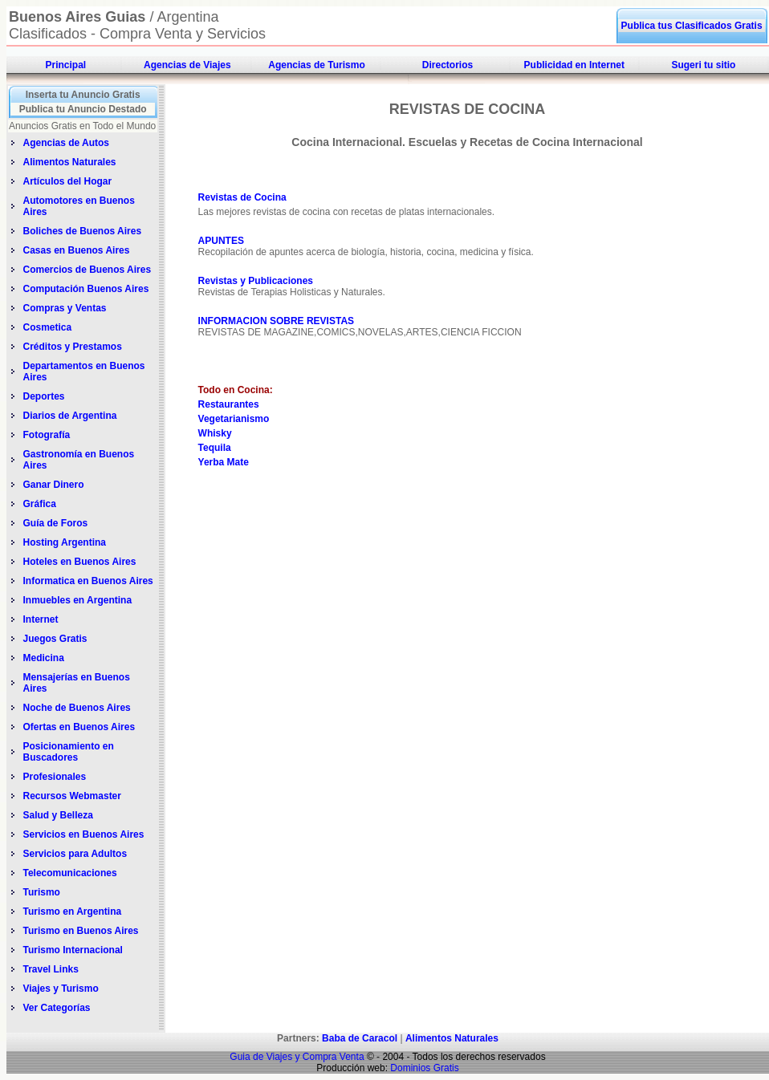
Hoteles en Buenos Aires (79, 561)
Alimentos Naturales (69, 162)
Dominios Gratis (424, 1068)
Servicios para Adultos (74, 853)
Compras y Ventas (64, 308)
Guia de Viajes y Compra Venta (297, 1056)
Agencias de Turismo (316, 65)
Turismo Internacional (72, 950)
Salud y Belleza (57, 815)
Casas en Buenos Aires (77, 250)
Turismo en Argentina (71, 911)
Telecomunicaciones (69, 873)
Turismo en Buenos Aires (80, 930)
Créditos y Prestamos (71, 346)
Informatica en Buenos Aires (87, 581)
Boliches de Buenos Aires (81, 231)
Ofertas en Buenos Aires (78, 727)
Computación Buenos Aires (85, 288)
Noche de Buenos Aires (76, 707)
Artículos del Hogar (67, 181)
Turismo (40, 892)
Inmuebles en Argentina (77, 600)
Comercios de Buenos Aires (86, 269)
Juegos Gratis (55, 638)
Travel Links (50, 969)
